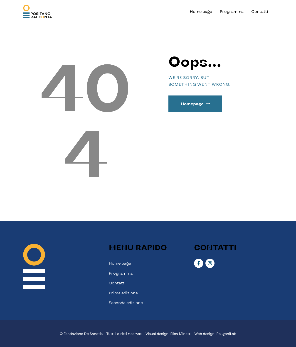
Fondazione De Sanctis (83, 334)
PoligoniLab (226, 334)
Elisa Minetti (180, 334)
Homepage (192, 103)
